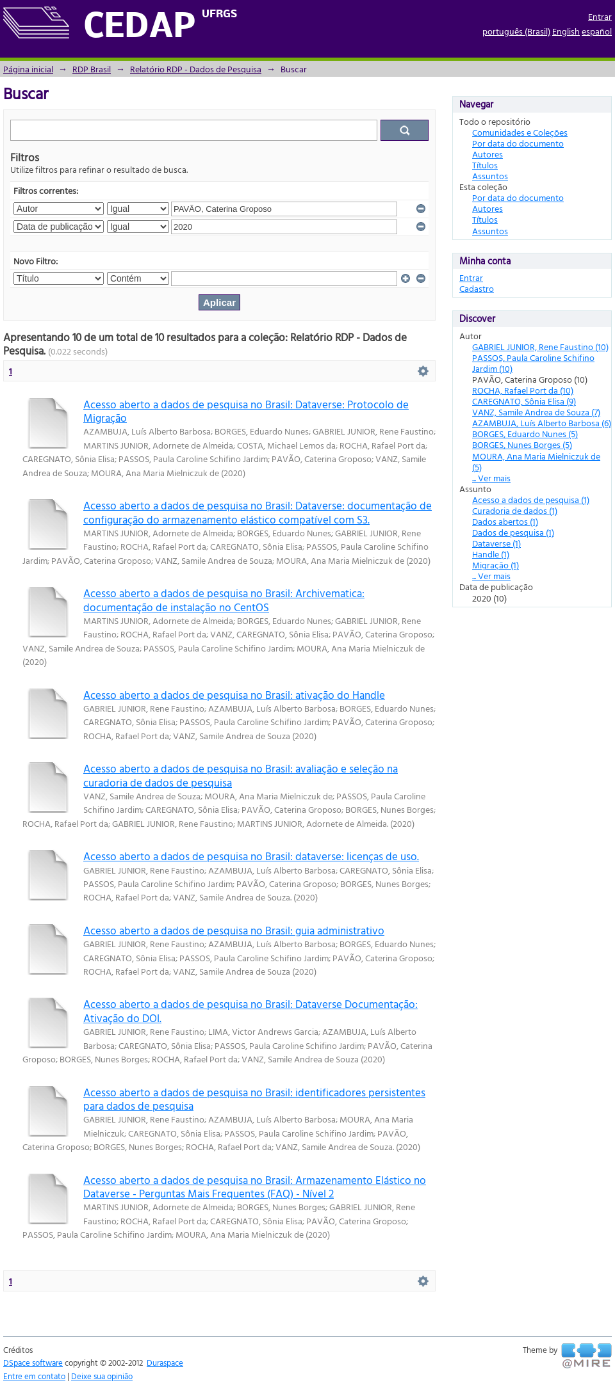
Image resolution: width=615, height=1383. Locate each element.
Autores (487, 154)
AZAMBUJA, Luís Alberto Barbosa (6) (541, 422)
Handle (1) (490, 554)
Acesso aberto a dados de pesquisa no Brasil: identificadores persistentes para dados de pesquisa (254, 1099)
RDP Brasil (91, 69)
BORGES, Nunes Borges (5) (522, 444)
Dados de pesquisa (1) (513, 532)
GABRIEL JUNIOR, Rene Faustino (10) (540, 346)
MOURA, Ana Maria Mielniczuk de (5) (536, 461)
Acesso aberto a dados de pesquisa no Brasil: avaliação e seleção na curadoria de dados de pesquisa (240, 775)
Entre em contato (34, 1376)
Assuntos (490, 175)
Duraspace (165, 1362)
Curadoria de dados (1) (514, 510)
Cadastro (476, 288)
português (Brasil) (516, 31)
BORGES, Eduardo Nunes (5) (525, 433)
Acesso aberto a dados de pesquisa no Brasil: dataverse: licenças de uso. (251, 856)
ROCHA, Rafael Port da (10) (522, 390)
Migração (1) (495, 565)
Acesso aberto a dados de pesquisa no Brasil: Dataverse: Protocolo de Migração (246, 411)
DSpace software (33, 1362)
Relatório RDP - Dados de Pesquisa (195, 69)
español (597, 31)
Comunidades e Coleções (520, 132)
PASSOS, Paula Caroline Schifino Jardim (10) (533, 363)
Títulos (485, 165)
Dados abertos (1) (505, 521)
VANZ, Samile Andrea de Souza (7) (536, 412)
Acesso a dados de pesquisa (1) (530, 499)
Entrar (600, 16)
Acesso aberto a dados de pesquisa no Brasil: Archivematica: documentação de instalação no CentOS (224, 599)
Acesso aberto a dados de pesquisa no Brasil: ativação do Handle (234, 695)
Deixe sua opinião (102, 1376)
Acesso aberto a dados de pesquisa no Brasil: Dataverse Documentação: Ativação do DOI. (250, 1010)
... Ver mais (491, 477)
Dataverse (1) (496, 543)
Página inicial (28, 69)
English (566, 31)
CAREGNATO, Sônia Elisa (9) (524, 401)
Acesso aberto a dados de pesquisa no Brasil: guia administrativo (233, 930)
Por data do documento (518, 143)
